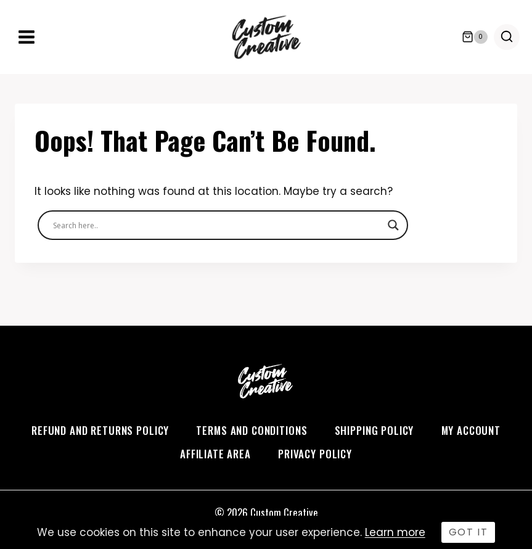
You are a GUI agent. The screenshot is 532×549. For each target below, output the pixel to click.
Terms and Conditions (251, 430)
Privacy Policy (315, 453)
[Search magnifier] (393, 225)
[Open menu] (26, 36)
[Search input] (217, 225)
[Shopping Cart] (475, 37)
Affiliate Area (215, 453)
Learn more (395, 532)
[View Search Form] (507, 37)
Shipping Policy (374, 430)
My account (471, 430)
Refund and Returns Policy (100, 430)
